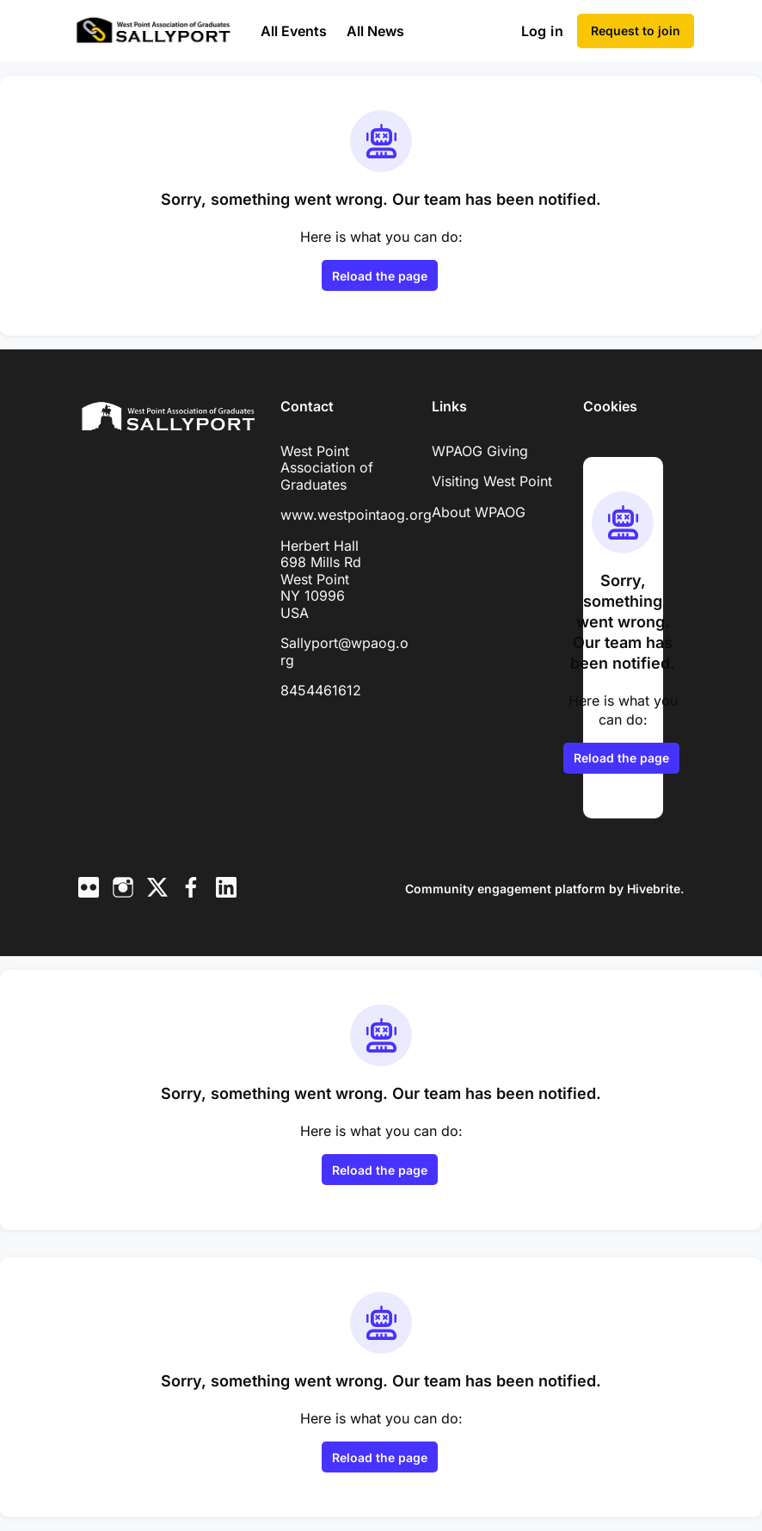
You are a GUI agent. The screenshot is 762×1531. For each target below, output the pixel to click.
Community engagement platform (505, 888)
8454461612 (320, 690)
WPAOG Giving (480, 451)
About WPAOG (478, 512)
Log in (542, 31)
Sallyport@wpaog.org (344, 651)
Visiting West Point (492, 481)
